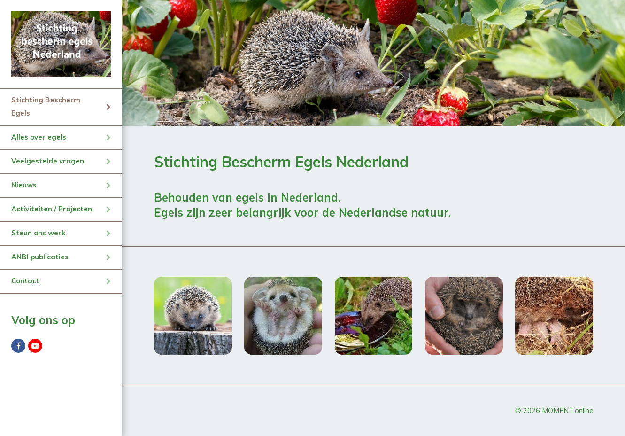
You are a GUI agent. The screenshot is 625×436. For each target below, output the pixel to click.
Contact (25, 280)
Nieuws (24, 184)
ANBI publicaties (40, 256)
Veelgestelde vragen (47, 160)
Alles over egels (38, 136)
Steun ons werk (38, 232)
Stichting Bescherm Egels (45, 106)
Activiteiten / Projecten (51, 208)
